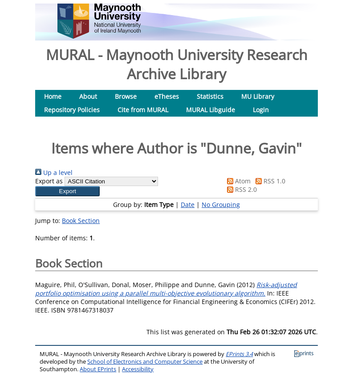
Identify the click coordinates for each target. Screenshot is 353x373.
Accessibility (138, 369)
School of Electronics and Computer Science (145, 361)
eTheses (166, 96)
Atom (237, 181)
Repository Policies (72, 109)
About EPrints (98, 369)
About (88, 96)
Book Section (81, 220)
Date (188, 204)
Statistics (210, 96)
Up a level (54, 172)
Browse (126, 96)
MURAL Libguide (210, 109)
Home (52, 96)
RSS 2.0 (240, 189)
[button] (67, 191)
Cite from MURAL (143, 109)
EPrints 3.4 (239, 354)
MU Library (257, 96)
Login (261, 109)
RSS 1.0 (268, 181)
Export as (49, 181)
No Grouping (221, 204)
